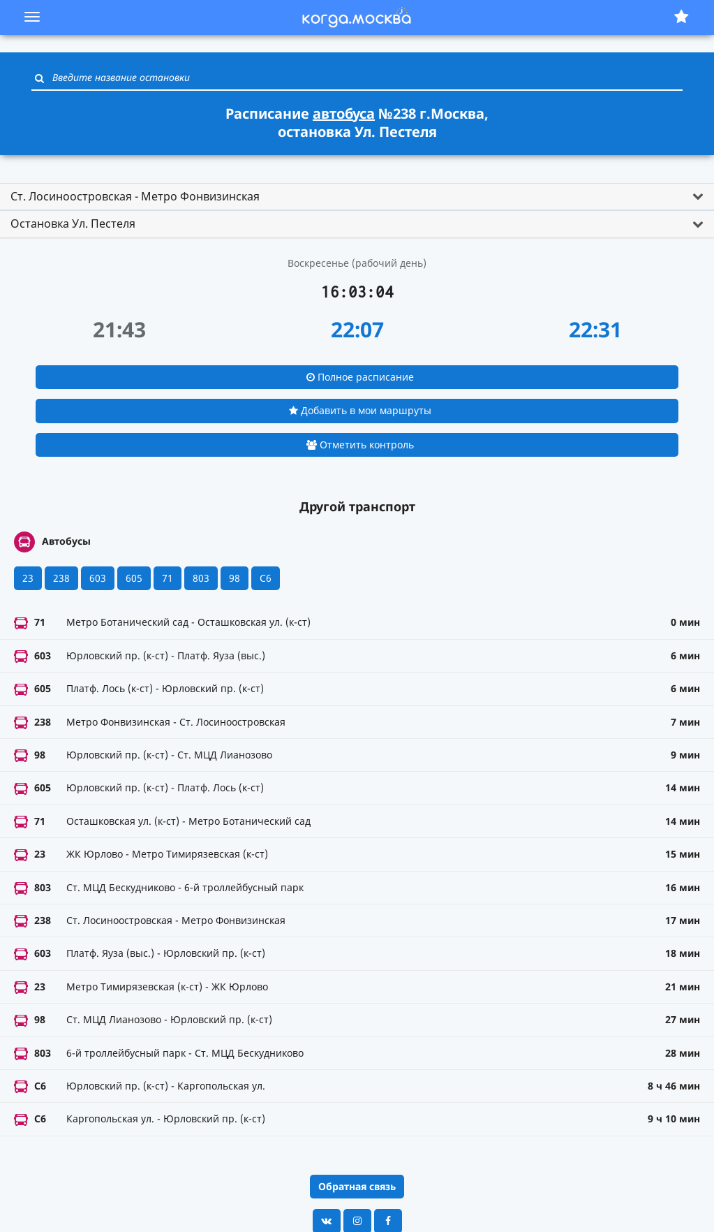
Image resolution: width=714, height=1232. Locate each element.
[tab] (357, 197)
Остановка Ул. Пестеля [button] (72, 223)
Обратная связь (357, 1186)
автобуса (344, 113)
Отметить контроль (360, 444)
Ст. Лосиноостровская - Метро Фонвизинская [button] (135, 196)
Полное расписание (360, 376)
